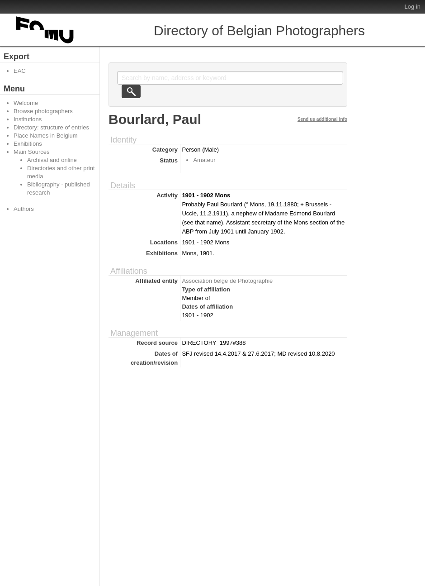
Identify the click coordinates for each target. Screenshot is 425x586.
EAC (20, 70)
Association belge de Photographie (227, 280)
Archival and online (52, 160)
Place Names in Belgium (46, 135)
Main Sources (31, 151)
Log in (412, 6)
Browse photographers (43, 111)
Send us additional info (322, 119)
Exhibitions (28, 143)
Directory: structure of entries (51, 127)
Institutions (28, 119)
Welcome (26, 103)
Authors (24, 208)
